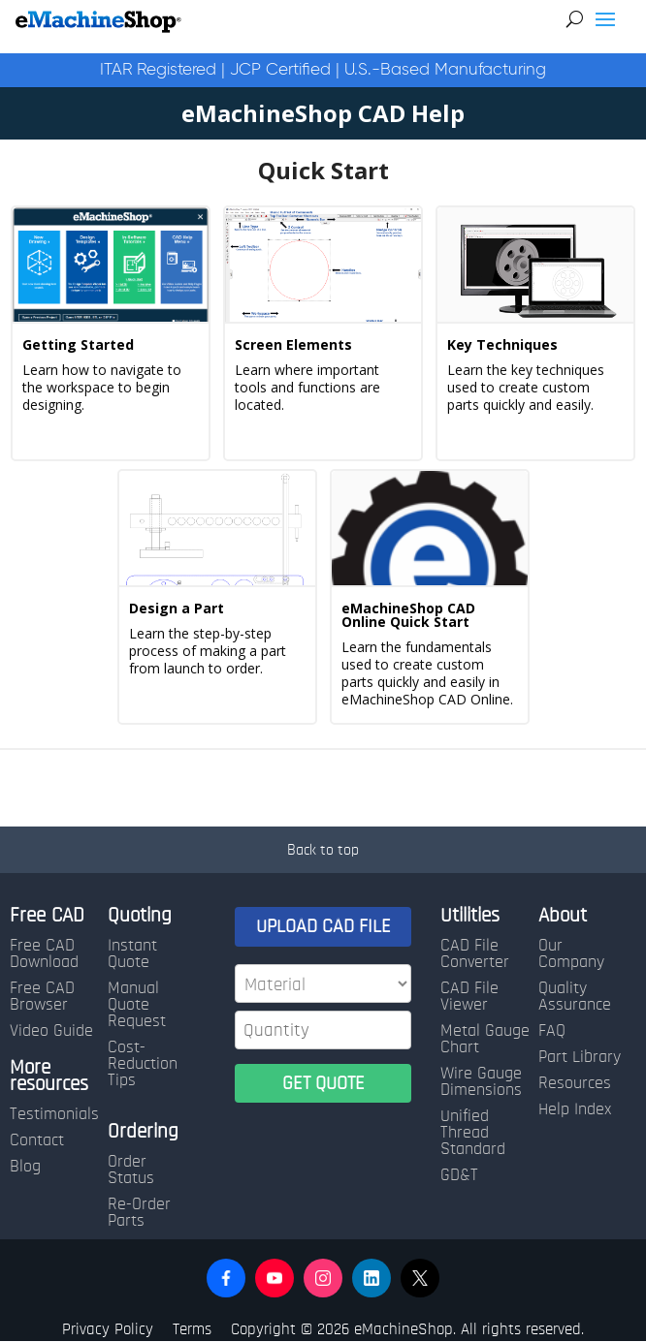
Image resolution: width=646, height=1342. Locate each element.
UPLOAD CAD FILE (323, 926)
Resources (574, 1083)
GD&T (459, 1175)
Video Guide (51, 1031)
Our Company (571, 954)
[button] (226, 1278)
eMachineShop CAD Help (323, 113)
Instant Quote (132, 954)
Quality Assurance (574, 997)
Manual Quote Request (137, 1005)
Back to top (323, 850)
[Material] (323, 983)
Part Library (579, 1057)
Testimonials (54, 1114)
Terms (192, 1329)
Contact (37, 1140)
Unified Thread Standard (472, 1133)
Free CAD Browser (42, 997)
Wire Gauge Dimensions (481, 1082)
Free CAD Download (44, 954)
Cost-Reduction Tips (143, 1064)
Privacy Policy (107, 1329)
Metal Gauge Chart (485, 1039)
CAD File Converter (474, 954)
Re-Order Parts (139, 1213)
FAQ (551, 1031)
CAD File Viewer (469, 997)
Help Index (574, 1109)
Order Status (131, 1170)
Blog (25, 1166)
